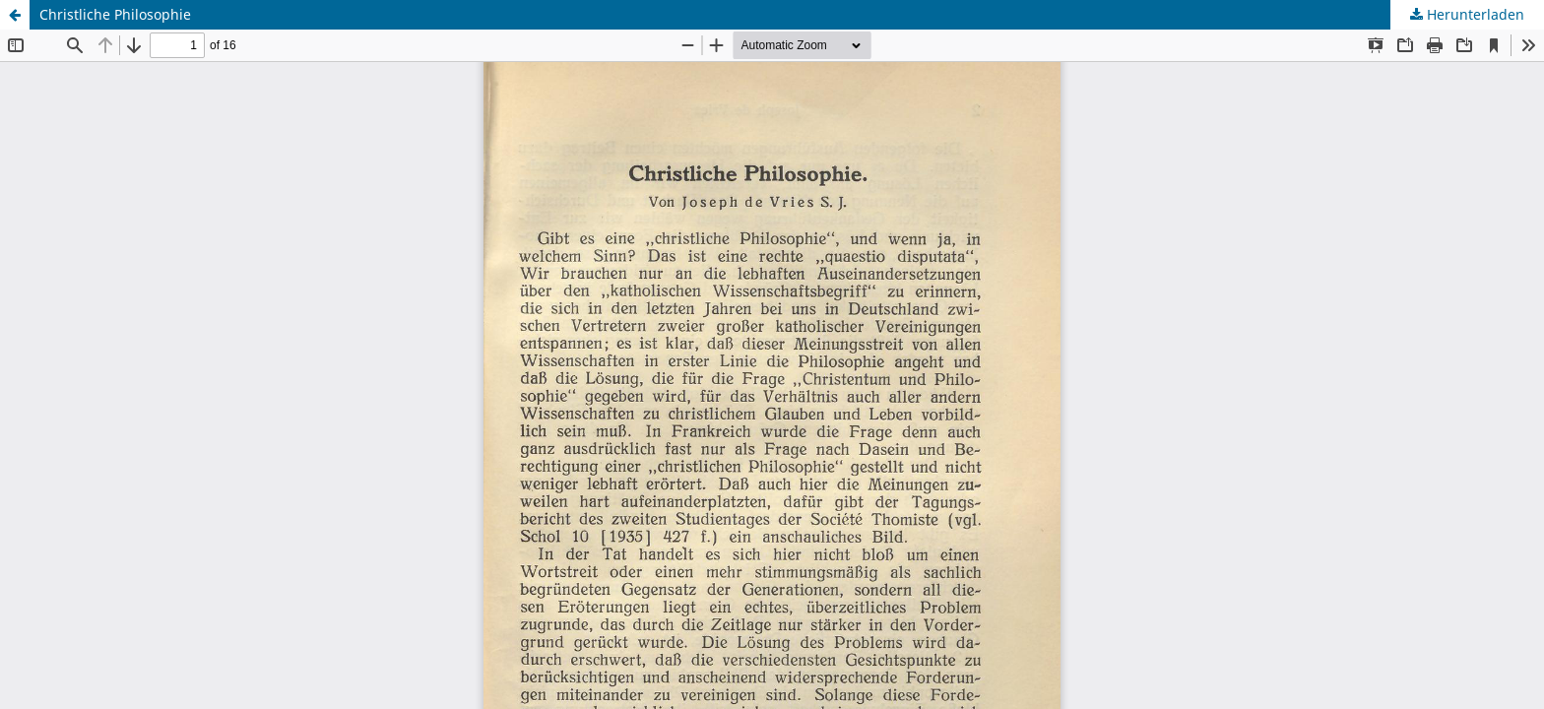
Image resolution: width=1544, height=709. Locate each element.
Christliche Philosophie (115, 14)
